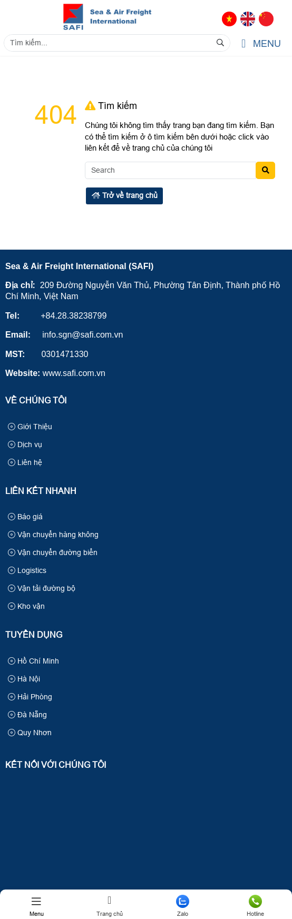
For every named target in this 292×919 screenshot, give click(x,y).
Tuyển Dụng (33, 634)
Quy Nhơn (30, 732)
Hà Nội (24, 679)
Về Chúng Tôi (35, 400)
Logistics (27, 570)
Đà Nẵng (27, 714)
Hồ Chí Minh (33, 661)
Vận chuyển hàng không (53, 534)
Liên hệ (25, 462)
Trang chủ (110, 906)
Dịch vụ (25, 444)
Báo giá (25, 516)
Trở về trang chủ (125, 195)
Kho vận (26, 606)
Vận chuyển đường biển (53, 552)
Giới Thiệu (30, 426)
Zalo (182, 906)
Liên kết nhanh (40, 491)
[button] (243, 43)
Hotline (256, 906)
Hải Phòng (30, 697)
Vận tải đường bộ (41, 588)
